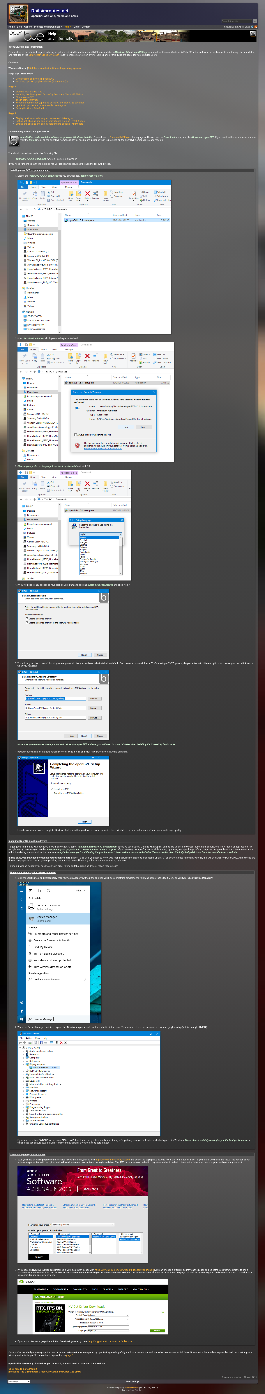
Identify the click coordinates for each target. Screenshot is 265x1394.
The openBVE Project (121, 137)
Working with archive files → (30, 91)
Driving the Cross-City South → (31, 108)
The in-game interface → (28, 99)
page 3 (69, 1355)
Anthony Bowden (132, 1388)
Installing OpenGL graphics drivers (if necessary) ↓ (42, 81)
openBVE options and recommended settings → (41, 105)
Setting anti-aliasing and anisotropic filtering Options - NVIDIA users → (52, 121)
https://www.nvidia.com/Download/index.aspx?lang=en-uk (124, 1270)
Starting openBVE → (26, 97)
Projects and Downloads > (48, 27)
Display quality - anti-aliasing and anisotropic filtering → (44, 118)
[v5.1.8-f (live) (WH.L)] (148, 1388)
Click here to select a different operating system (54, 68)
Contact (86, 27)
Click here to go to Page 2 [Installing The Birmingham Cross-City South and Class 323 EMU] (44, 1370)
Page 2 (12, 86)
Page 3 (12, 113)
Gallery (28, 27)
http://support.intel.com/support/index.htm (110, 1341)
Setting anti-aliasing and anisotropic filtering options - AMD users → (51, 123)
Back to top (132, 1381)
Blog (19, 27)
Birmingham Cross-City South (44, 54)
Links (77, 27)
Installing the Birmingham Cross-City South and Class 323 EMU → (50, 94)
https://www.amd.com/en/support (113, 1159)
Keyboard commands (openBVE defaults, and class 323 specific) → (51, 102)
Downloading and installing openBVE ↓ (36, 78)
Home (11, 27)
